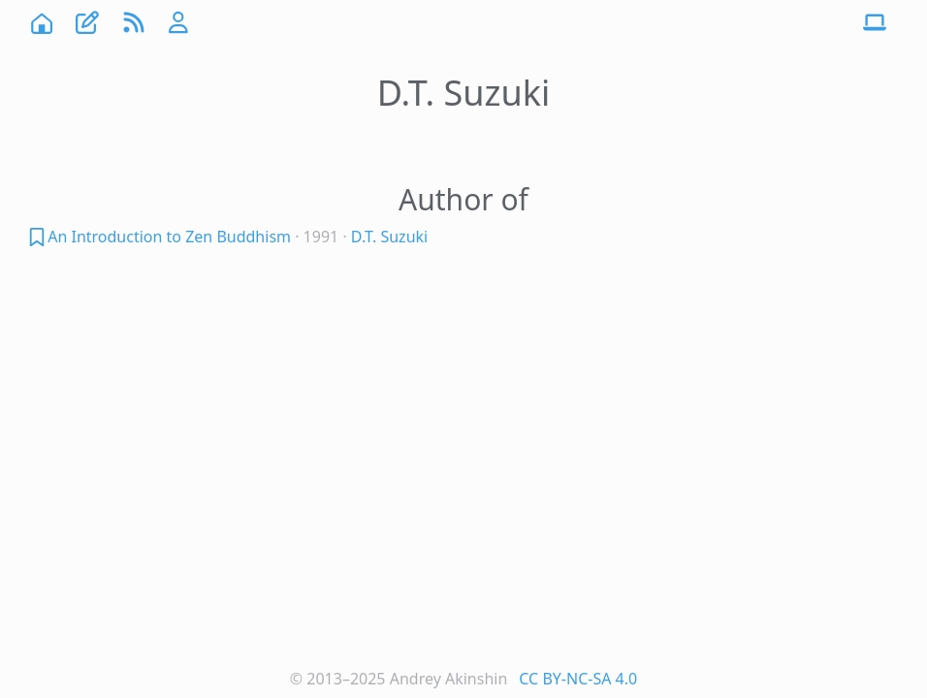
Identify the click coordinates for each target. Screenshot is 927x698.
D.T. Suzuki (389, 236)
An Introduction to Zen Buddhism (169, 236)
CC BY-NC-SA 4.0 (578, 678)
